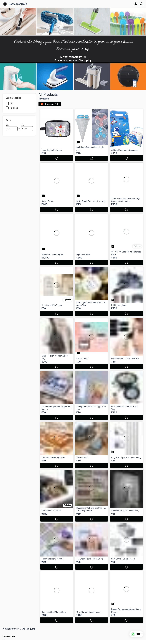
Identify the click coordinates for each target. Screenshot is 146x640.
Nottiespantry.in (18, 4)
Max (22, 125)
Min (7, 125)
